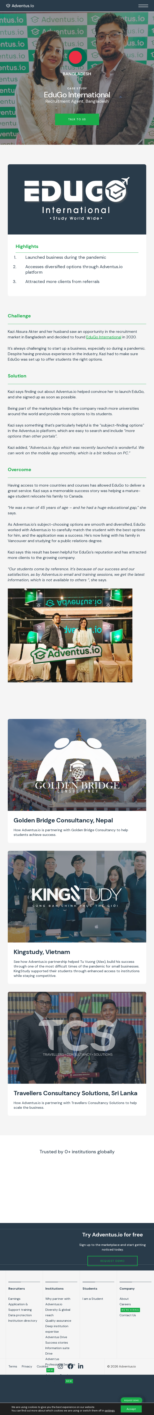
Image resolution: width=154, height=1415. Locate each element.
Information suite (57, 1348)
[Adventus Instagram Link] (60, 1366)
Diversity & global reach (57, 1312)
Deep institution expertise (56, 1329)
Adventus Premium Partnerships (59, 1378)
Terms (12, 1366)
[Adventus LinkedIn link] (80, 1366)
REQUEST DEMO (131, 1400)
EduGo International (103, 337)
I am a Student (93, 1299)
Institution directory (22, 1321)
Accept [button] (131, 1409)
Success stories (56, 1342)
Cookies (42, 1366)
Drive (49, 1353)
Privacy (27, 1366)
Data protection (20, 1315)
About (124, 1299)
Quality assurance (58, 1321)
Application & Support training (20, 1307)
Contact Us (128, 1315)
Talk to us (77, 119)
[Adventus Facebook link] (70, 1366)
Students (90, 1289)
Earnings (14, 1299)
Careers (130, 1307)
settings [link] (110, 1410)
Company (127, 1289)
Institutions (54, 1289)
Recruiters (16, 1289)
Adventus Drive (56, 1337)
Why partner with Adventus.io (57, 1301)
